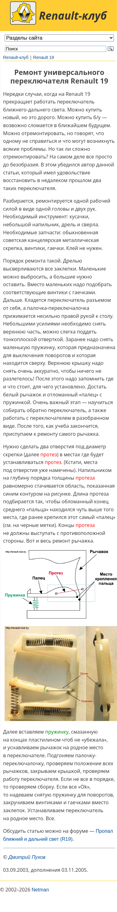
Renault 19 (43, 57)
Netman (40, 889)
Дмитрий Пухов (26, 857)
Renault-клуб (16, 57)
